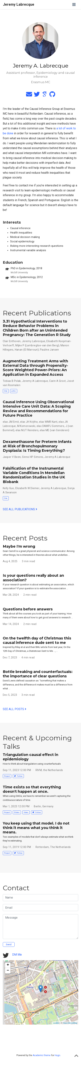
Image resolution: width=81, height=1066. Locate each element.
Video (26, 812)
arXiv (13, 391)
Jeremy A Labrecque (35, 380)
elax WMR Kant (48, 421)
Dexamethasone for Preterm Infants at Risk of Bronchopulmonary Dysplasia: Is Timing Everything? (37, 446)
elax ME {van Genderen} (54, 430)
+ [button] (8, 965)
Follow (18, 776)
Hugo (57, 1055)
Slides (16, 812)
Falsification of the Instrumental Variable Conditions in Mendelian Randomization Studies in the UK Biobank (34, 475)
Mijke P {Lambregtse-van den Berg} (37, 345)
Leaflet (56, 1023)
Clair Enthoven (12, 341)
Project (7, 776)
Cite (5, 391)
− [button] (8, 970)
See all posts (14, 709)
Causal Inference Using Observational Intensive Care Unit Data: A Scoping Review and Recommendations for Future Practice (38, 409)
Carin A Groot (57, 380)
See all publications (20, 509)
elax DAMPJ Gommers (50, 426)
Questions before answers (28, 609)
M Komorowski (26, 426)
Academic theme (41, 1055)
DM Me (17, 954)
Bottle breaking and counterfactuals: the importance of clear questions (37, 673)
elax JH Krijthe (29, 421)
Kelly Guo (8, 488)
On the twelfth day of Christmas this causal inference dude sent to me (37, 640)
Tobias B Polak (12, 380)
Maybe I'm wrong (19, 546)
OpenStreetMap (70, 1023)
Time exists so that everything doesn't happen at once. (32, 789)
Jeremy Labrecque (18, 4)
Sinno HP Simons (32, 456)
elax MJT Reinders (27, 430)
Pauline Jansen (49, 349)
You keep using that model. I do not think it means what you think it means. (36, 828)
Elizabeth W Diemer (27, 488)
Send (8, 944)
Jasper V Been (12, 456)
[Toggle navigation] (74, 4)
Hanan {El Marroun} (27, 349)
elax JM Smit (11, 421)
